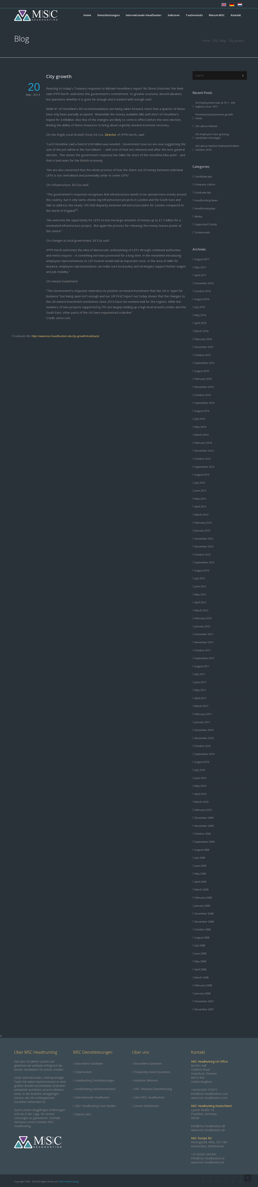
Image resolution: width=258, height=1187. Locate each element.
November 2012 (204, 546)
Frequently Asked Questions (152, 1072)
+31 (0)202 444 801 (203, 1154)
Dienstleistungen (108, 15)
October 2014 (203, 395)
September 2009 (204, 842)
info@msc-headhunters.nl (207, 1158)
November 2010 (204, 738)
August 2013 (202, 474)
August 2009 (202, 850)
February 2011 (203, 714)
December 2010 (204, 730)
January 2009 (202, 905)
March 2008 (201, 977)
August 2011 (202, 666)
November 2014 (204, 387)
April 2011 (200, 698)
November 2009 (204, 826)
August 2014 (202, 411)
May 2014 (200, 427)
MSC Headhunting (68, 1181)
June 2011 (200, 682)
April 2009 (200, 881)
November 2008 (204, 921)
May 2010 (200, 786)
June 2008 (200, 953)
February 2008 (203, 985)
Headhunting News (206, 200)
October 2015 (203, 355)
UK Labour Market (206, 126)
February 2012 (203, 618)
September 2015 (204, 363)
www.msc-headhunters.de (208, 1130)
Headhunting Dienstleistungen (94, 1080)
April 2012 (200, 602)
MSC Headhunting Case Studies (95, 1106)
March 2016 (201, 331)
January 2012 (202, 626)
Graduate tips (203, 192)
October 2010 (203, 746)
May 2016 (200, 315)
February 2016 (203, 339)
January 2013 (202, 530)
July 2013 (200, 482)
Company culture (205, 184)
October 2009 (203, 833)
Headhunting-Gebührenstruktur (95, 1089)
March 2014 (201, 434)
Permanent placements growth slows (214, 116)
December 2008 (204, 913)
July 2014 (200, 419)
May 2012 (200, 594)
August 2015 (202, 371)
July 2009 (200, 857)
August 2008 (202, 937)
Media (198, 216)
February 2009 (203, 897)
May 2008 (200, 961)
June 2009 (200, 866)
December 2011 (204, 634)
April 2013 (200, 506)
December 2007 (204, 1001)
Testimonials (194, 15)
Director (111, 135)
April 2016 (200, 323)
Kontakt (236, 15)
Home (87, 15)
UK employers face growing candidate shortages (212, 136)
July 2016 (200, 307)
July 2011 (200, 674)
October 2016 (203, 291)
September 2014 (204, 403)
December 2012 (204, 538)
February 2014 (203, 443)
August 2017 (202, 259)
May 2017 (200, 267)
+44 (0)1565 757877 (204, 1090)
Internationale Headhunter (144, 15)
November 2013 (204, 450)
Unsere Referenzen (146, 1106)
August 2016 (202, 299)
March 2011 (201, 706)
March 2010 (201, 802)
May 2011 (200, 690)
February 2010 (203, 810)
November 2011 (204, 642)
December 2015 (204, 347)
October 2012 (203, 554)
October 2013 (203, 458)
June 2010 (200, 778)
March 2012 (201, 610)
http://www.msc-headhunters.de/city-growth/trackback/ (66, 336)
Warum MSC (217, 15)
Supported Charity (206, 224)
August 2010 (202, 762)
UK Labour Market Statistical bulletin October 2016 (217, 147)
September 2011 (204, 658)
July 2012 (200, 578)
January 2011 (202, 722)
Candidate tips (203, 176)
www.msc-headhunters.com (209, 1098)
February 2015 (203, 379)
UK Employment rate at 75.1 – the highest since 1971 (215, 104)
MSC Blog (219, 41)
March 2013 (201, 514)
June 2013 (200, 490)
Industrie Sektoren (146, 1080)
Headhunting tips (205, 208)
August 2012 (202, 570)
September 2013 (204, 467)
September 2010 (204, 754)
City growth (59, 76)
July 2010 (200, 770)
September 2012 (204, 562)
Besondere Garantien (89, 1063)
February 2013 (203, 522)
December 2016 (204, 283)
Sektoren (174, 15)
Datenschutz (83, 1072)
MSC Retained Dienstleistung (153, 1089)
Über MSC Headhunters (149, 1097)
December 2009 (204, 818)
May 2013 (200, 498)
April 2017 (200, 275)
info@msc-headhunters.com (209, 1094)
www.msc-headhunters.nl (207, 1162)
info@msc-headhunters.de (208, 1126)
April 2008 (200, 969)
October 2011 (203, 650)
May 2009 (200, 873)
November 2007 (204, 1009)
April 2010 (200, 794)
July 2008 (200, 945)
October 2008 (203, 929)
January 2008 (202, 993)
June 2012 (200, 586)
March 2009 (201, 889)
